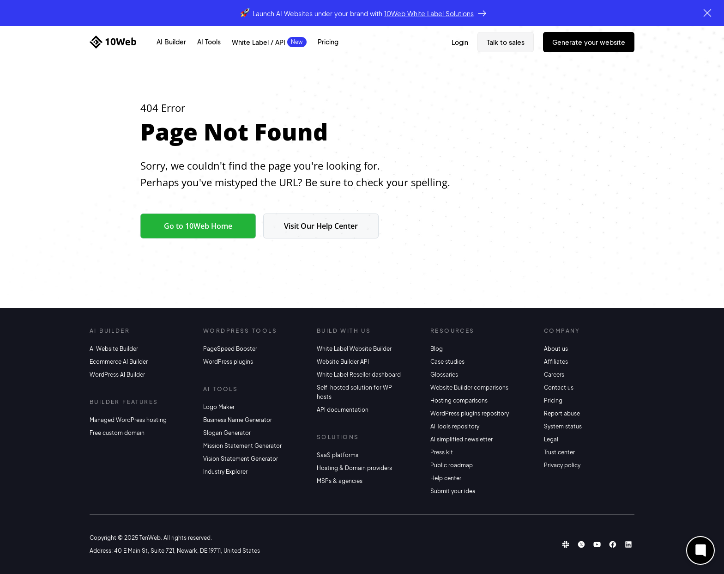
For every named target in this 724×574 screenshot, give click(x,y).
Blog (436, 348)
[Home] (113, 42)
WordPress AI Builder (117, 374)
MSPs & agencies (339, 480)
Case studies (447, 361)
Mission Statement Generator (242, 445)
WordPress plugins (228, 361)
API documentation (342, 409)
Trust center (559, 452)
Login (460, 42)
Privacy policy (562, 465)
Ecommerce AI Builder (119, 361)
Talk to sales (506, 42)
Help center (445, 478)
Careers (554, 374)
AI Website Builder (114, 348)
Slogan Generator (227, 432)
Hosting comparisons (459, 400)
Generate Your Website (588, 42)
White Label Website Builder (354, 348)
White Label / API (258, 42)
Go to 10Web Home (198, 226)
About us (556, 348)
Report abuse (562, 413)
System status (563, 426)
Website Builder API (343, 361)
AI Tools (209, 41)
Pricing (328, 41)
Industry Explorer (225, 471)
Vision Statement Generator (240, 458)
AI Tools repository (454, 426)
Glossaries (444, 374)
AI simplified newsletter (461, 439)
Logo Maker (219, 406)
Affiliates (556, 361)
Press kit (441, 452)
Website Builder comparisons (469, 387)
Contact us (558, 387)
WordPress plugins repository (469, 413)
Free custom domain (117, 432)
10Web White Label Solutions (429, 13)
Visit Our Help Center (321, 226)
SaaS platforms (337, 455)
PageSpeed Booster (230, 348)
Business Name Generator (237, 419)
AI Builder (171, 41)
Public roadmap (451, 465)
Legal (551, 439)
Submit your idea (453, 491)
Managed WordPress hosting (128, 419)
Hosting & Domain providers (354, 467)
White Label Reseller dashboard (359, 374)
